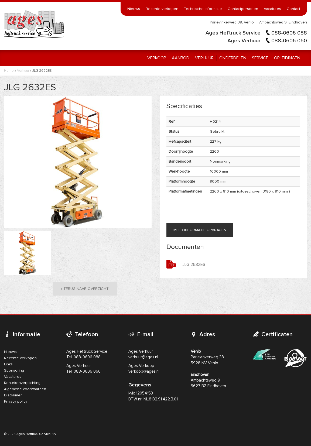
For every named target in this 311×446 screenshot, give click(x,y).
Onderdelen (232, 58)
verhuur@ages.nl (143, 357)
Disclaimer (13, 395)
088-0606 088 (289, 33)
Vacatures (272, 9)
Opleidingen (287, 58)
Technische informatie (203, 9)
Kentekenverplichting (22, 383)
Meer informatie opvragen (199, 230)
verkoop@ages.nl (143, 371)
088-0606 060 (289, 40)
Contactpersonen (243, 9)
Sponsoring (14, 370)
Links (8, 364)
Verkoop (156, 58)
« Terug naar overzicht (85, 289)
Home (9, 71)
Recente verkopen (162, 9)
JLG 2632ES (194, 264)
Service (260, 58)
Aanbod (180, 58)
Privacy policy (15, 401)
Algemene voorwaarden (25, 389)
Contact (293, 9)
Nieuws (133, 9)
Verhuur (204, 58)
